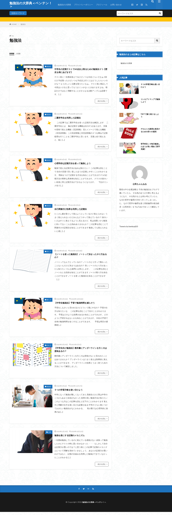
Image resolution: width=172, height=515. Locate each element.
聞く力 (49, 252)
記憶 (49, 435)
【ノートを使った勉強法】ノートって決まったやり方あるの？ (81, 257)
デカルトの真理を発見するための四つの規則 (150, 132)
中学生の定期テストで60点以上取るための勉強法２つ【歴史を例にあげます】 (81, 71)
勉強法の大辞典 (64, 4)
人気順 (19, 53)
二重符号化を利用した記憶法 (70, 118)
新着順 (12, 53)
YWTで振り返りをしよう (150, 116)
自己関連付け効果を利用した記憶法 (73, 209)
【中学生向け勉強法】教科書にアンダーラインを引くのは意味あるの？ (81, 352)
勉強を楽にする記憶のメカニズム (72, 438)
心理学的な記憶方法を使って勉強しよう (76, 164)
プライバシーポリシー (83, 4)
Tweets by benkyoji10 (128, 227)
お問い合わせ (116, 4)
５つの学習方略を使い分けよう (71, 392)
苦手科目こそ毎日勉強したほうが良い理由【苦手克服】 (150, 147)
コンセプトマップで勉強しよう (150, 101)
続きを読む (102, 102)
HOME (14, 24)
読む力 (49, 347)
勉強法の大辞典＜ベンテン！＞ (30, 4)
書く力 (49, 301)
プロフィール (101, 4)
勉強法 (23, 24)
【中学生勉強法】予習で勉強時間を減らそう (78, 304)
